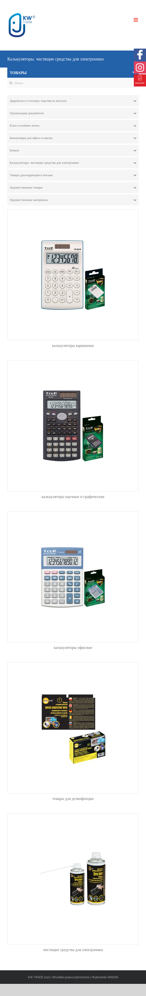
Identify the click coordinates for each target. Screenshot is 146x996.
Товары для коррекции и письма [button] (73, 175)
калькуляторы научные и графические (73, 496)
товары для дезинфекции (72, 798)
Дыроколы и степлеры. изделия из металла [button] (73, 101)
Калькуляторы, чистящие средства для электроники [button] (73, 163)
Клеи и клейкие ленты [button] (73, 125)
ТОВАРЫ (73, 72)
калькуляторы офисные (73, 647)
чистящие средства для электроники (73, 949)
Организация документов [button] (73, 113)
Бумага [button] (73, 150)
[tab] (73, 100)
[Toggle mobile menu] (136, 19)
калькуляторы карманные (73, 345)
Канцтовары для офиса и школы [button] (73, 138)
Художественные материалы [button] (73, 200)
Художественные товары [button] (73, 187)
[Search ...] (73, 83)
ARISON (112, 977)
